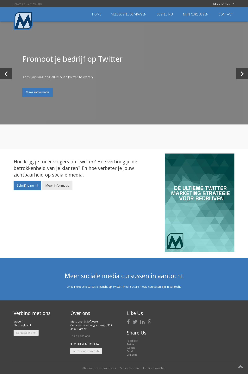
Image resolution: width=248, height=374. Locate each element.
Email (130, 351)
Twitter (131, 344)
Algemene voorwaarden (99, 367)
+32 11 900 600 (33, 4)
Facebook (132, 340)
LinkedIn (132, 354)
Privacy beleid (130, 367)
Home (96, 14)
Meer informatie (37, 92)
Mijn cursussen (196, 14)
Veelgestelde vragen (129, 14)
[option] (124, 72)
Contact (226, 14)
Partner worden (154, 367)
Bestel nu (165, 14)
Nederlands (223, 3)
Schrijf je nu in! (27, 185)
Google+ (132, 347)
